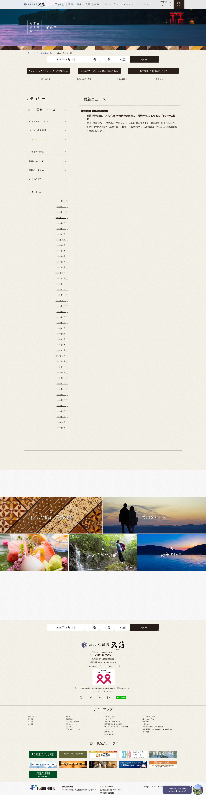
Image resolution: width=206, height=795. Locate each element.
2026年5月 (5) (62, 201)
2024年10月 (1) (62, 240)
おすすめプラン (36, 179)
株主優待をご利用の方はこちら (154, 71)
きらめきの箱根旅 (72, 722)
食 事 (30, 724)
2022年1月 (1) (62, 295)
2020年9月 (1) (62, 328)
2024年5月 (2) (62, 262)
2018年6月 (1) (62, 395)
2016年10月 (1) (62, 422)
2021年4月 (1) (62, 323)
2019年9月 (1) (62, 361)
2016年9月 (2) (62, 428)
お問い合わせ (147, 724)
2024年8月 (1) (62, 245)
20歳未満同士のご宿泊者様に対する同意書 (157, 729)
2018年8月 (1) (62, 389)
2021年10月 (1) (62, 301)
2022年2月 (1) (62, 289)
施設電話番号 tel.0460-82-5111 (103, 659)
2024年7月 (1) (62, 251)
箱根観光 (69, 719)
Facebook (145, 722)
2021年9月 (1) (62, 306)
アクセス (69, 727)
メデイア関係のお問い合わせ (152, 727)
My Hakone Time (148, 719)
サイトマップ (109, 729)
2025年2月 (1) (62, 234)
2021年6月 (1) (62, 312)
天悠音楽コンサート (73, 729)
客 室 (30, 719)
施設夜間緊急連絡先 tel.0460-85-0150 (103, 662)
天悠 (34, 4)
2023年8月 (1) (62, 278)
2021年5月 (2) (62, 317)
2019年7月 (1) (62, 367)
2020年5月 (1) (62, 345)
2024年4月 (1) (62, 267)
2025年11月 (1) (62, 218)
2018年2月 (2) (62, 406)
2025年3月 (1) (62, 229)
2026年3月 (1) (62, 207)
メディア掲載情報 (37, 130)
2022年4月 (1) (62, 284)
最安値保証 (45, 79)
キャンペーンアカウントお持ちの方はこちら (48, 71)
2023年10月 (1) (62, 273)
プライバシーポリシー (112, 722)
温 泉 (30, 722)
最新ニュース (109, 732)
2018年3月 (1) (62, 400)
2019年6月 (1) (62, 372)
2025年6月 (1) (62, 223)
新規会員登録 (122, 79)
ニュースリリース (37, 139)
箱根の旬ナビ (37, 151)
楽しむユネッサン (72, 724)
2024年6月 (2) (62, 256)
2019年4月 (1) (62, 383)
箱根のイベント (36, 161)
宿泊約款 (145, 732)
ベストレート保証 (148, 717)
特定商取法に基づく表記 (113, 724)
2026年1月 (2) (62, 212)
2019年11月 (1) (62, 356)
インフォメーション (38, 121)
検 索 (144, 59)
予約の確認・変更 (84, 79)
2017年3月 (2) (62, 411)
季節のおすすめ (36, 170)
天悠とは (31, 717)
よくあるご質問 (109, 717)
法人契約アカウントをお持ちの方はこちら (99, 71)
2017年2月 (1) (62, 417)
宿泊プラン (160, 79)
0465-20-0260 (103, 654)
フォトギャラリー (110, 719)
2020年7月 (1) (62, 339)
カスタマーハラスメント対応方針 (116, 727)
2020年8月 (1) (62, 334)
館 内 (68, 717)
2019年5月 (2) (62, 378)
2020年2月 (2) (62, 350)
